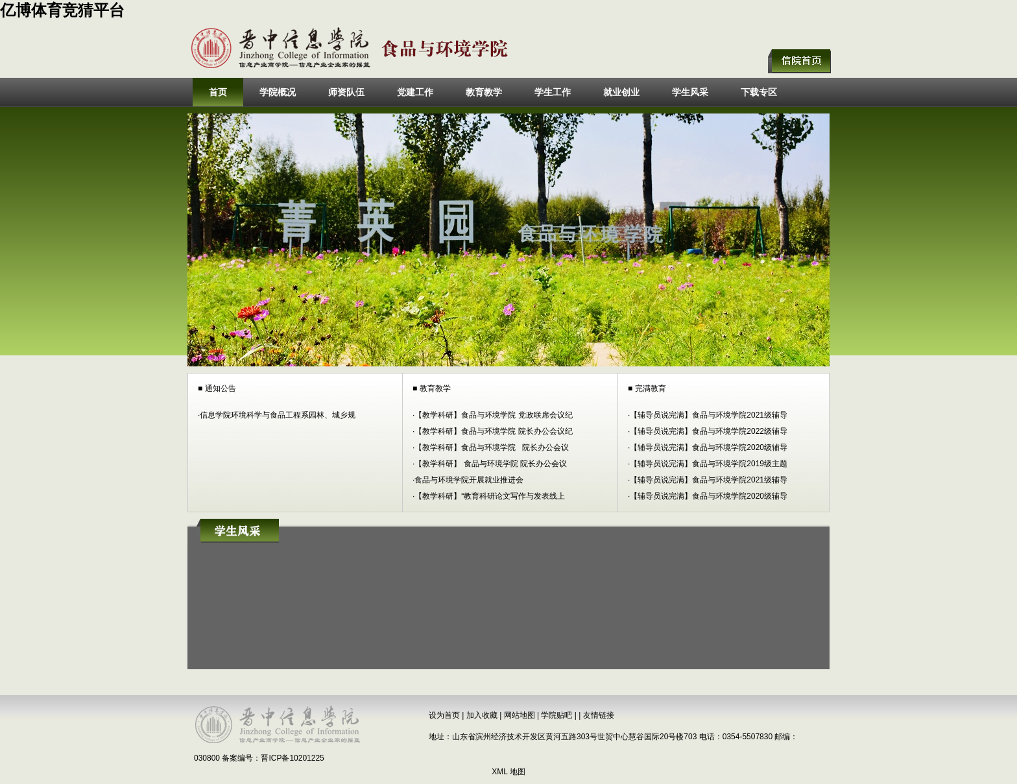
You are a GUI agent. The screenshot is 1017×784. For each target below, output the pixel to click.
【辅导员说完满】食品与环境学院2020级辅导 (708, 447)
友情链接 (598, 715)
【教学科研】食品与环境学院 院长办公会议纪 (493, 431)
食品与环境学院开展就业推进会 (468, 479)
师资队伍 (346, 92)
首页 (218, 92)
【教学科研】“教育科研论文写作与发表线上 (489, 496)
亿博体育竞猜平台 (62, 10)
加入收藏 (481, 715)
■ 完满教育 (647, 388)
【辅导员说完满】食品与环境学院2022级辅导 (708, 431)
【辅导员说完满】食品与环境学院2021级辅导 (708, 415)
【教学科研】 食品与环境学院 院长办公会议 (490, 463)
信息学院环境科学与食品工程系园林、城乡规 (277, 415)
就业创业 (621, 92)
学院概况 (277, 92)
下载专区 (759, 92)
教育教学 (484, 92)
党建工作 (415, 92)
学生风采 (690, 92)
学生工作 (552, 92)
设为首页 (444, 715)
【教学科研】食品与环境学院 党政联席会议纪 (493, 415)
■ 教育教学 (432, 388)
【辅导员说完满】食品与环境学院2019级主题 (708, 463)
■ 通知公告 (217, 388)
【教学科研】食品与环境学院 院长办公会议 (491, 447)
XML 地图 (508, 771)
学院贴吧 (556, 715)
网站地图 (519, 715)
